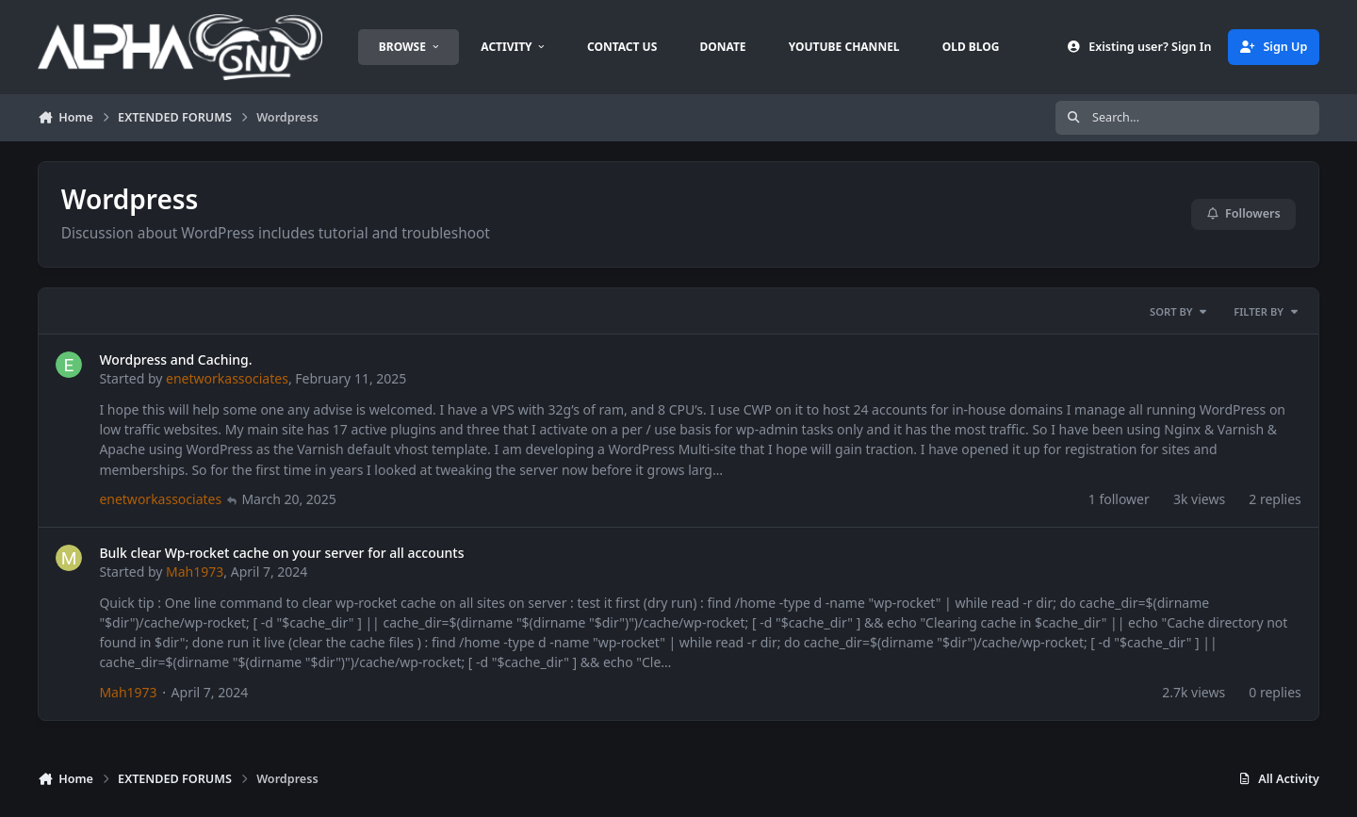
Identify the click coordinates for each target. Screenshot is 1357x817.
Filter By (1267, 311)
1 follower (1119, 500)
